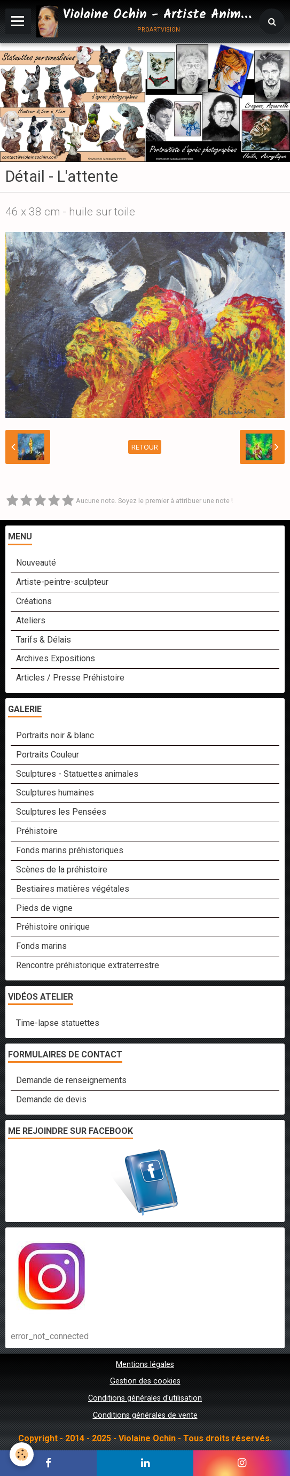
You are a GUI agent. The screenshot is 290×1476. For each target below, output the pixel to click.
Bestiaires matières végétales (72, 889)
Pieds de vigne (44, 908)
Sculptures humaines (55, 792)
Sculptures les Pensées (61, 812)
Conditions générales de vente (145, 1415)
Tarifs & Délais (43, 640)
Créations (34, 601)
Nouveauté (36, 563)
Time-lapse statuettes (57, 1023)
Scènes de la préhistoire (61, 869)
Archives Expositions (55, 658)
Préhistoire (37, 831)
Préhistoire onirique (53, 927)
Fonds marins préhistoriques (69, 850)
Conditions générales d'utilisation (145, 1398)
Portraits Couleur (47, 754)
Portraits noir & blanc (55, 735)
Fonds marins (41, 946)
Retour (144, 447)
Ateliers (30, 620)
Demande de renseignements (71, 1080)
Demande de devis (51, 1099)
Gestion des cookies (145, 1381)
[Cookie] (22, 1454)
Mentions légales (145, 1364)
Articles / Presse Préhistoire (70, 678)
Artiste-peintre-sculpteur (62, 582)
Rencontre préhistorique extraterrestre (87, 965)
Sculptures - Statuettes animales (77, 774)
